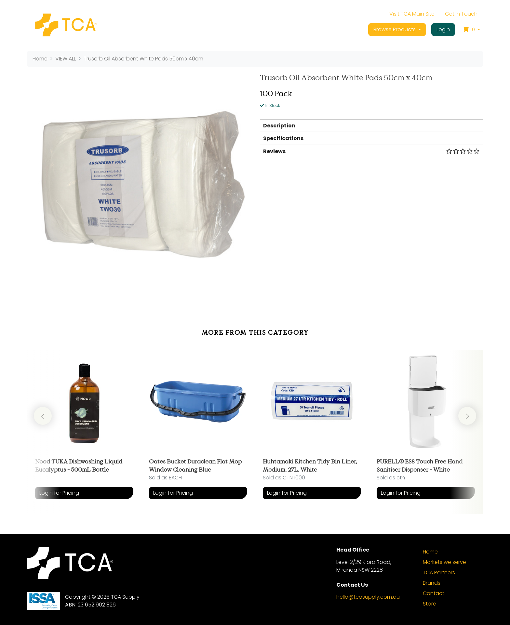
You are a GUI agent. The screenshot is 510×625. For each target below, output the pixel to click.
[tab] (371, 125)
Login (443, 29)
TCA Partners (439, 572)
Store (429, 603)
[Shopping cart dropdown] (471, 29)
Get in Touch (461, 14)
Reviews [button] (371, 151)
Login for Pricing (59, 493)
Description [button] (279, 125)
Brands (431, 583)
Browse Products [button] (395, 29)
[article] (84, 427)
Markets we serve (444, 562)
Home (430, 551)
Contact (433, 593)
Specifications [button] (283, 138)
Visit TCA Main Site (412, 14)
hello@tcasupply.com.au (368, 597)
